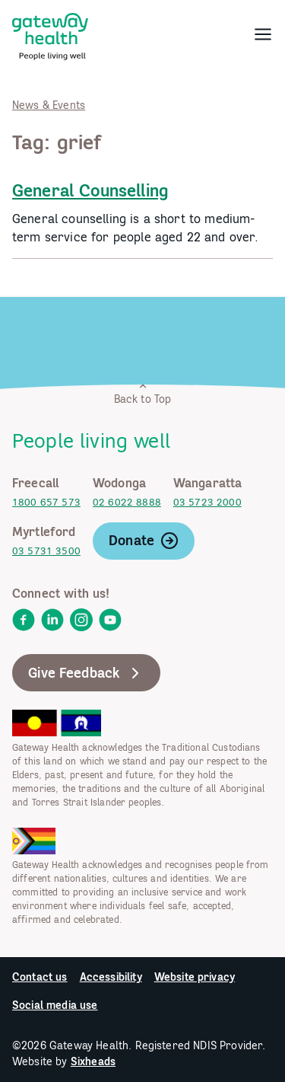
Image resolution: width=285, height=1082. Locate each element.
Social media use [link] (55, 1005)
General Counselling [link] (90, 190)
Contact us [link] (40, 977)
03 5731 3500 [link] (46, 550)
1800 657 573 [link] (46, 502)
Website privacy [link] (194, 977)
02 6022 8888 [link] (127, 502)
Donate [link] (144, 540)
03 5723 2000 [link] (207, 502)
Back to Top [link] (143, 393)
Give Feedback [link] (86, 673)
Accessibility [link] (111, 977)
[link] (50, 33)
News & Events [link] (48, 105)
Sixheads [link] (93, 1061)
